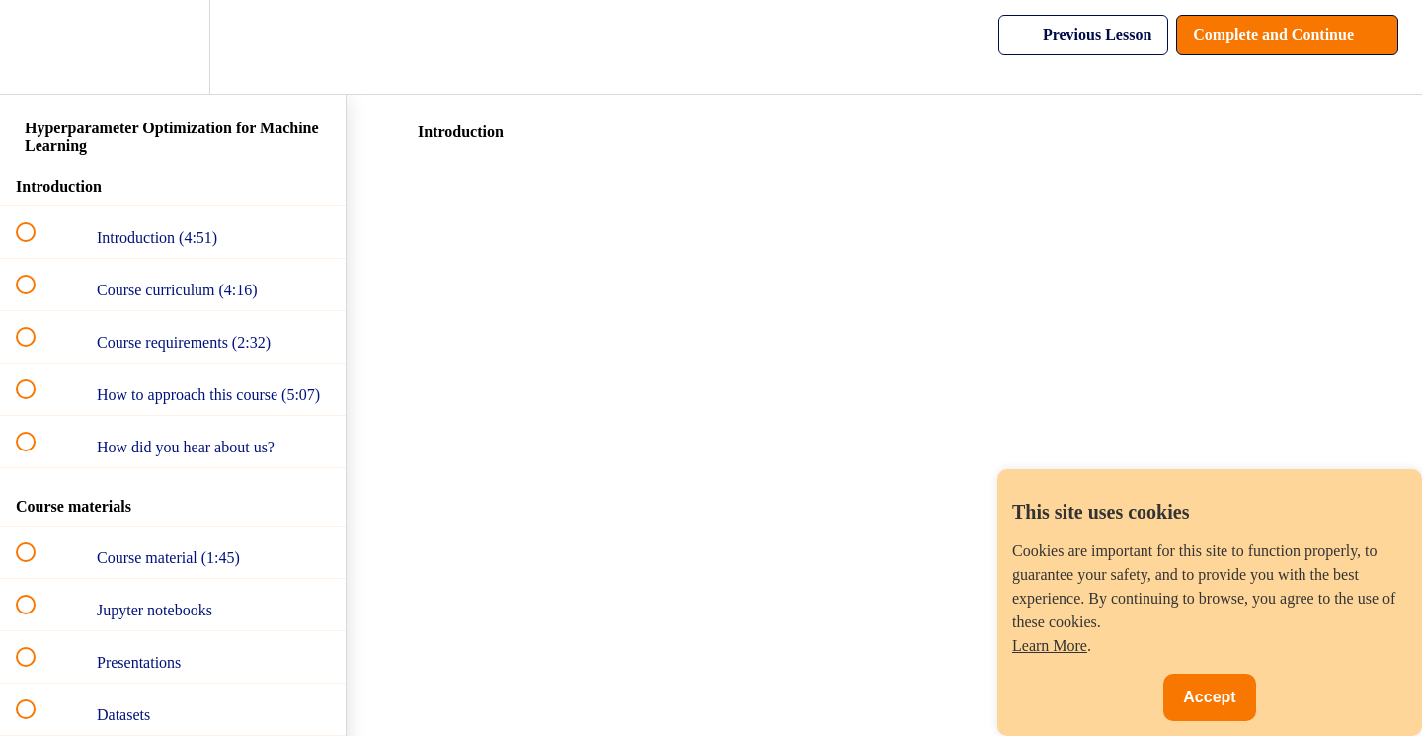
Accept (1209, 697)
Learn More (1049, 645)
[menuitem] (172, 47)
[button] (36, 47)
